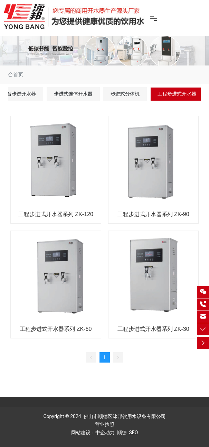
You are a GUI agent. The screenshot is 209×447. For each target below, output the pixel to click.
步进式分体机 (125, 93)
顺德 (122, 432)
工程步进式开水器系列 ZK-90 (153, 214)
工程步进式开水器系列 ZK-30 (153, 329)
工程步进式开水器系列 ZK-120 (55, 214)
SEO (133, 432)
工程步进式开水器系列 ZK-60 (56, 329)
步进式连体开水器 (73, 93)
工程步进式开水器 (177, 93)
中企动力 (105, 432)
